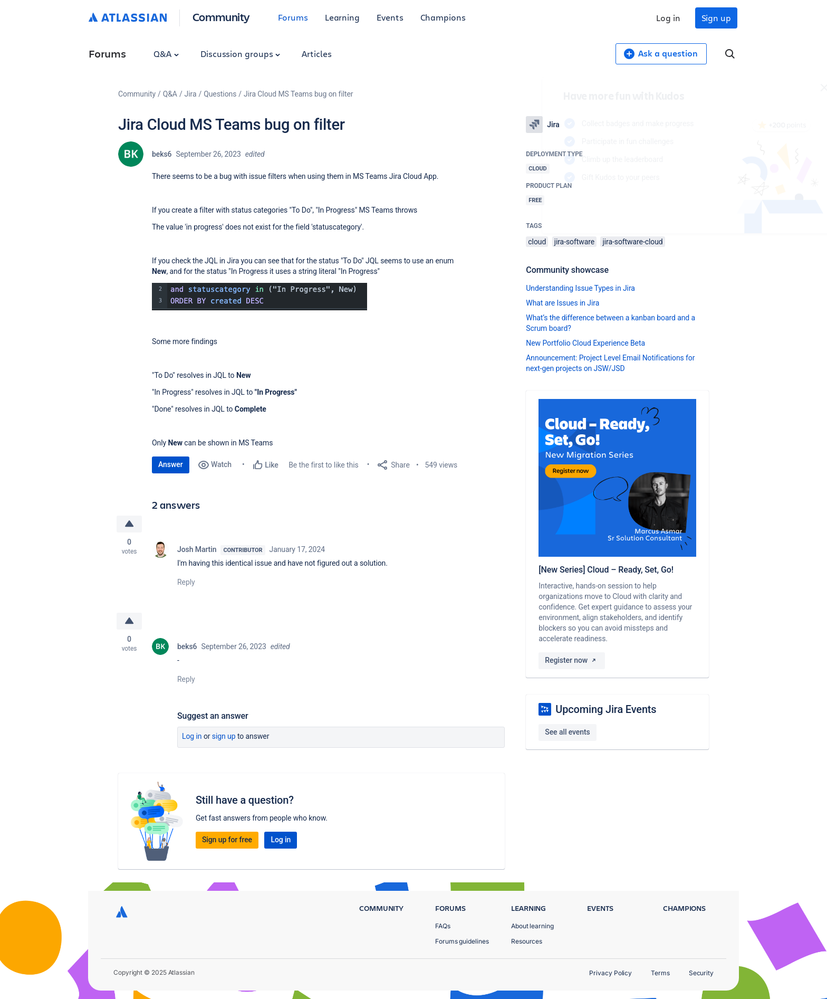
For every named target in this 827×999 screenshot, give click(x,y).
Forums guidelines (462, 941)
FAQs (442, 926)
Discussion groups (240, 53)
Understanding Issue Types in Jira (580, 288)
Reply (186, 582)
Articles (316, 53)
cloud (537, 241)
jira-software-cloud (632, 241)
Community (221, 16)
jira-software (574, 241)
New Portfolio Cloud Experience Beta (585, 343)
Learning (342, 17)
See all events (567, 732)
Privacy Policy (610, 973)
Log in (668, 17)
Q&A (166, 53)
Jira (191, 94)
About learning (532, 926)
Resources (526, 941)
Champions (443, 17)
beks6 (161, 154)
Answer (170, 464)
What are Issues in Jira (562, 303)
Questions (220, 94)
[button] (259, 296)
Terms (660, 973)
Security (701, 973)
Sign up (716, 17)
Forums (293, 17)
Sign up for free (227, 839)
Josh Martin (196, 549)
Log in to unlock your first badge (538, 208)
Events (390, 17)
